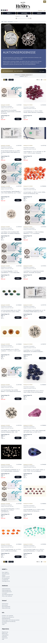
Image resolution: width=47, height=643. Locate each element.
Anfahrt (3, 575)
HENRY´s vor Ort (6, 576)
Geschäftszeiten (5, 574)
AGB (3, 639)
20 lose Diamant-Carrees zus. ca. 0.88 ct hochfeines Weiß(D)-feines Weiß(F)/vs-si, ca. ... (10, 152)
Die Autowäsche (5, 578)
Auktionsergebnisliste (7, 591)
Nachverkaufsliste (6, 606)
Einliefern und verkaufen (7, 615)
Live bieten (4, 593)
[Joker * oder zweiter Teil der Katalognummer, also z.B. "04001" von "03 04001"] (24, 16)
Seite (37, 79)
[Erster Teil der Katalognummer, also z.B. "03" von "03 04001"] (21, 16)
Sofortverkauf (5, 603)
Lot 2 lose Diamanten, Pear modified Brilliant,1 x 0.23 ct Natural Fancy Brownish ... (11, 391)
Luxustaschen (5, 579)
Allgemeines (5, 629)
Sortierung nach (18, 74)
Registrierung (5, 632)
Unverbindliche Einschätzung (8, 621)
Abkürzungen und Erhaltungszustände (10, 620)
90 (9, 79)
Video (3, 624)
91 (12, 79)
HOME (2, 21)
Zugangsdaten (5, 635)
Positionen (22, 76)
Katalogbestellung (6, 618)
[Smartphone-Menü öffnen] (44, 1)
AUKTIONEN (24, 13)
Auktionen (5, 21)
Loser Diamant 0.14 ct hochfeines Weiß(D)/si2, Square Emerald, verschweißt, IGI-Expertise (11, 112)
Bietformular (5, 633)
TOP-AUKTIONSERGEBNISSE (29, 64)
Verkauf (4, 600)
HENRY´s (9, 13)
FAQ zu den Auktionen (7, 596)
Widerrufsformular (6, 608)
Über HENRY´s (5, 572)
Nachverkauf (5, 605)
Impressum (4, 636)
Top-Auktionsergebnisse (7, 594)
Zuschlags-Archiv (6, 581)
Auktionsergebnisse (10, 21)
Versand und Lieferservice (8, 617)
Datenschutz (5, 638)
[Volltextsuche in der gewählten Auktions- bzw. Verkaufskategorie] (22, 18)
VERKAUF (39, 13)
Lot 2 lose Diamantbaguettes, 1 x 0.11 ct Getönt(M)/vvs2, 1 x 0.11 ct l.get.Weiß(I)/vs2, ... (10, 510)
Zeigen (18, 119)
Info (3, 612)
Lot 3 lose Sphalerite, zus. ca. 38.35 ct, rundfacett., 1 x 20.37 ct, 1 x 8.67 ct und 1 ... (11, 351)
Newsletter (4, 623)
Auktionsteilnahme (6, 588)
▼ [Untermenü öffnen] (1, 13)
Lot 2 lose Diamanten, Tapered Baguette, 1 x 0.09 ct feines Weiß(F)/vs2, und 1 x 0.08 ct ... (11, 193)
